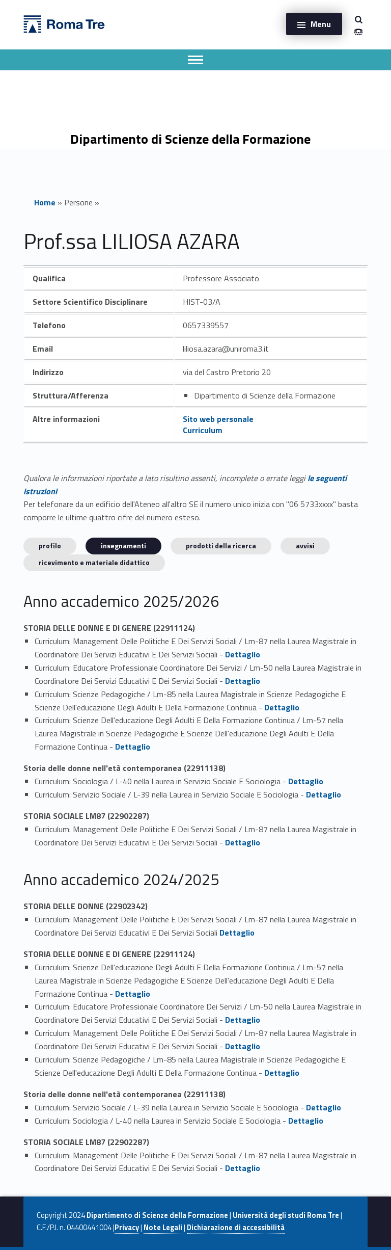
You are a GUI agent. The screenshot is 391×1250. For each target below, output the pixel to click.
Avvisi (305, 545)
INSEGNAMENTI (123, 545)
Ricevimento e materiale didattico (94, 562)
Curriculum (202, 430)
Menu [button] (321, 24)
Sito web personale (218, 419)
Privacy (127, 1227)
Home (44, 202)
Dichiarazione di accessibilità (236, 1227)
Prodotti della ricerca (221, 545)
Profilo (50, 545)
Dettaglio (242, 654)
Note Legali (163, 1227)
